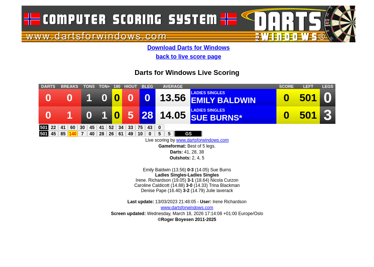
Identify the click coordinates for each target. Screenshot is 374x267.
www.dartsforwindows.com (202, 140)
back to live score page (188, 56)
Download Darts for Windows (188, 47)
